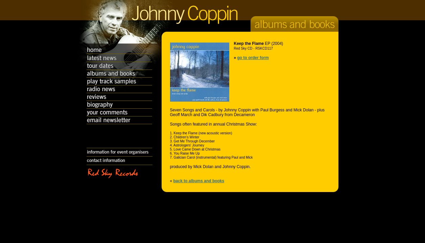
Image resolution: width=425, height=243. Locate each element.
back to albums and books (199, 181)
